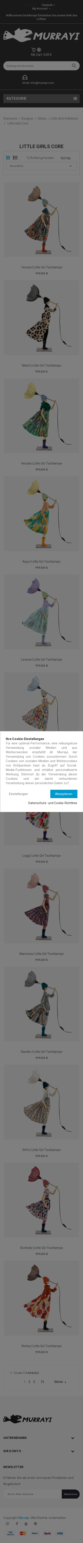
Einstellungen (18, 794)
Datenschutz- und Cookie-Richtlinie (52, 803)
